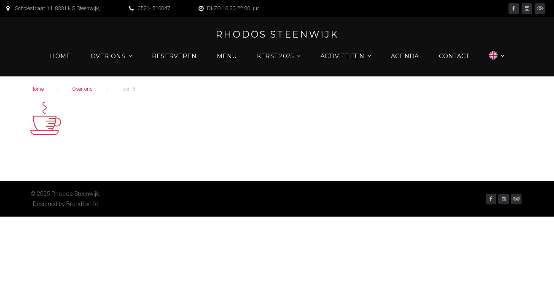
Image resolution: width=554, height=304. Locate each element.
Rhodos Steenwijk (277, 34)
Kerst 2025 (275, 56)
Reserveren (174, 56)
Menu (227, 56)
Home (60, 56)
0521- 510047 (153, 8)
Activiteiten (342, 56)
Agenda (405, 56)
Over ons (108, 56)
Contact (454, 56)
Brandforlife (82, 204)
